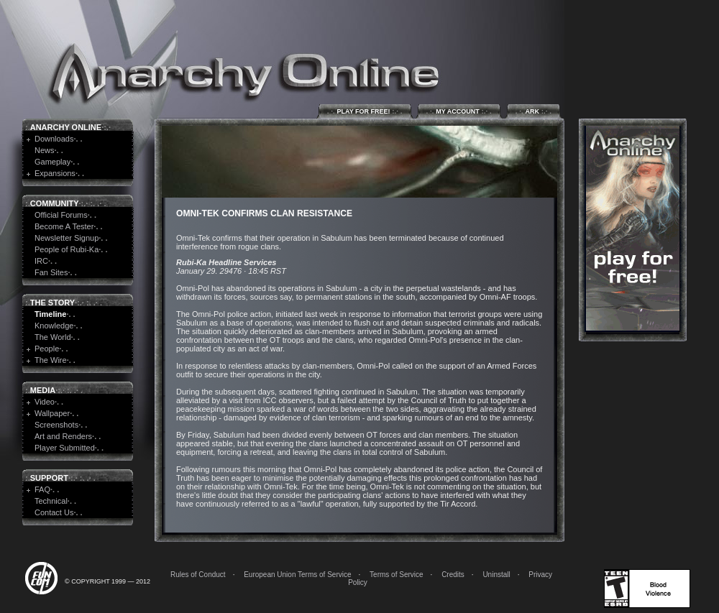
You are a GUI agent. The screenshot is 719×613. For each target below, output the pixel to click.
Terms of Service (396, 575)
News (45, 150)
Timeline (50, 314)
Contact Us (54, 512)
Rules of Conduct (198, 575)
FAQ (42, 489)
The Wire (51, 360)
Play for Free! (365, 111)
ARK (533, 111)
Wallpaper (52, 413)
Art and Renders (63, 436)
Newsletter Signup (67, 238)
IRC (41, 261)
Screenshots (56, 424)
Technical (51, 501)
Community (54, 203)
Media (42, 390)
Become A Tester (64, 226)
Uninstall (496, 575)
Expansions (55, 173)
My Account (459, 111)
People (47, 348)
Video (45, 401)
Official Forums (61, 215)
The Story (52, 302)
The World (53, 337)
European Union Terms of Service (297, 575)
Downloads (54, 138)
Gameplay (52, 161)
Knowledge (54, 325)
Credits (452, 575)
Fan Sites (51, 272)
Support (49, 478)
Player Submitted (65, 447)
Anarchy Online (65, 127)
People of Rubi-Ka (67, 249)
